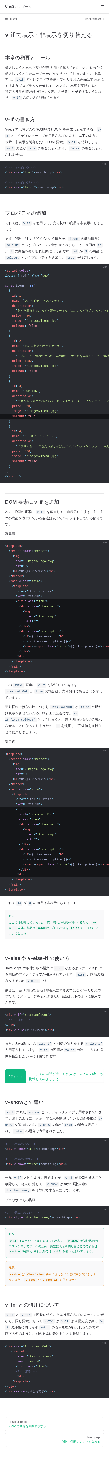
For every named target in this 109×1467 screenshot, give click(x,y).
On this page (95, 18)
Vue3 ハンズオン (18, 7)
